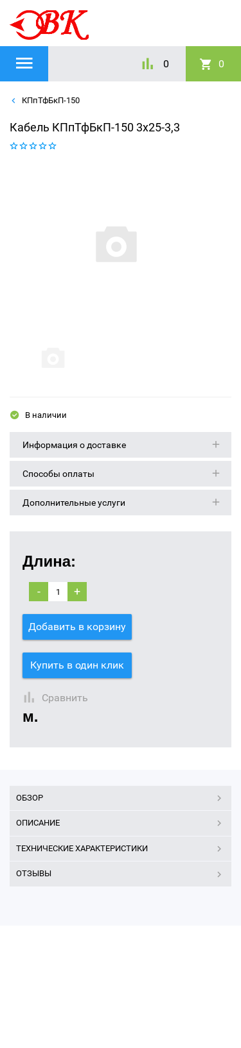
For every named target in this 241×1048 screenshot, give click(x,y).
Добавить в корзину (77, 626)
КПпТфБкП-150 (50, 100)
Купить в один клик (77, 665)
